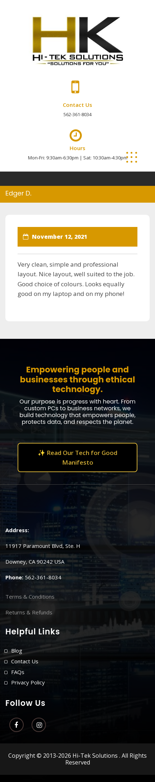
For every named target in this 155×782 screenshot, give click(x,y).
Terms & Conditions (30, 596)
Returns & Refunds (28, 612)
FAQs (17, 671)
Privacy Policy (28, 682)
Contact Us (24, 661)
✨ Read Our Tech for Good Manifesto (77, 457)
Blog (16, 650)
